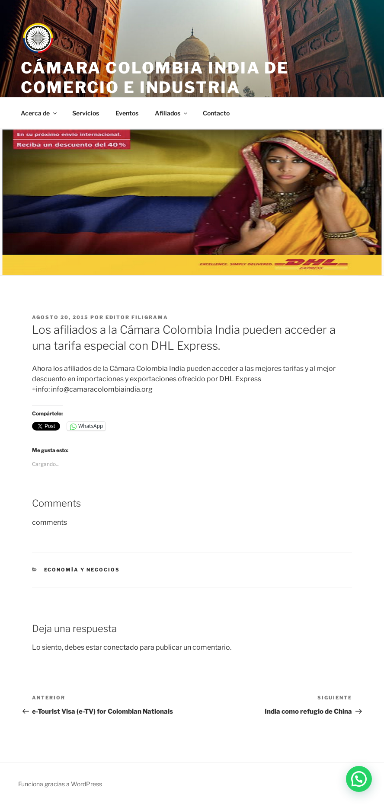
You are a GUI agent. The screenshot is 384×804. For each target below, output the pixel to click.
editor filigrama (137, 317)
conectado (120, 647)
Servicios (85, 113)
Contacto (216, 113)
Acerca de (39, 113)
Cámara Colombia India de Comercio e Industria (155, 77)
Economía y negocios (82, 570)
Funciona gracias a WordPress (60, 784)
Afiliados (172, 113)
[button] (359, 779)
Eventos (126, 113)
